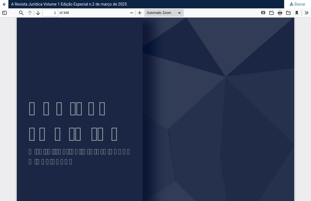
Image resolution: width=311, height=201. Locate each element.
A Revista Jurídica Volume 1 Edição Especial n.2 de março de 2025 (69, 4)
